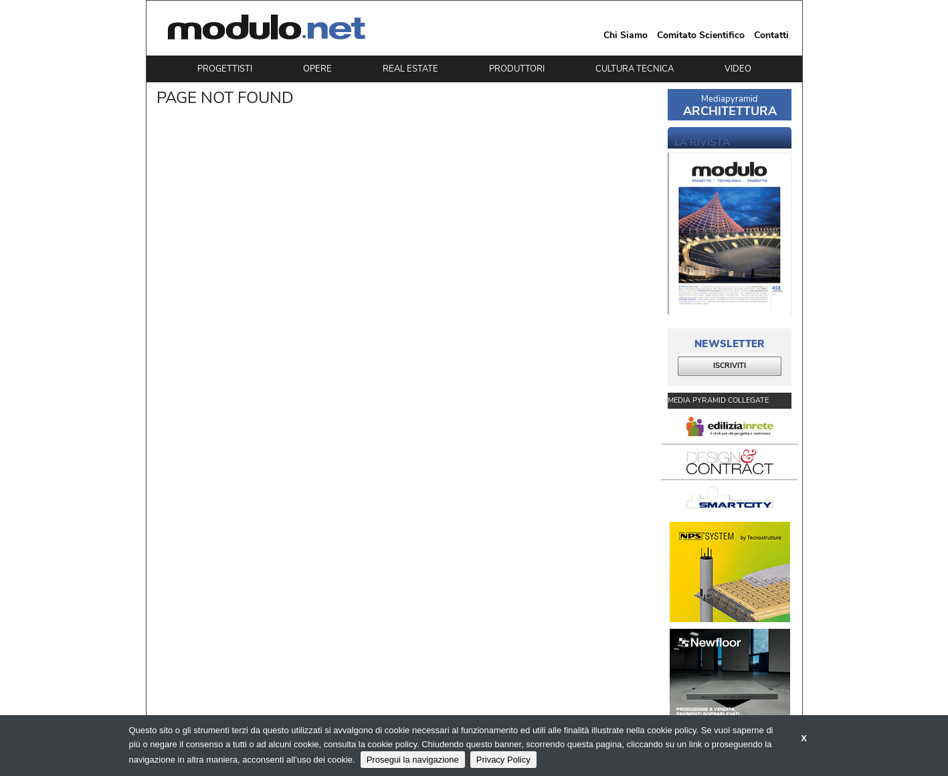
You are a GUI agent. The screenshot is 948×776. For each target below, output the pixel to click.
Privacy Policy (503, 760)
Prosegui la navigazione (413, 760)
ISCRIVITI (729, 366)
